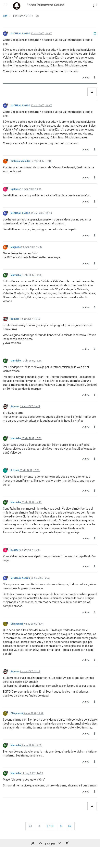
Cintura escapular (20, 161)
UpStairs (15, 189)
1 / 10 (50, 826)
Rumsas (14, 319)
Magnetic (15, 247)
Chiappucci (16, 623)
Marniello (15, 275)
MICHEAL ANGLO (20, 33)
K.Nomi (14, 470)
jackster (14, 550)
